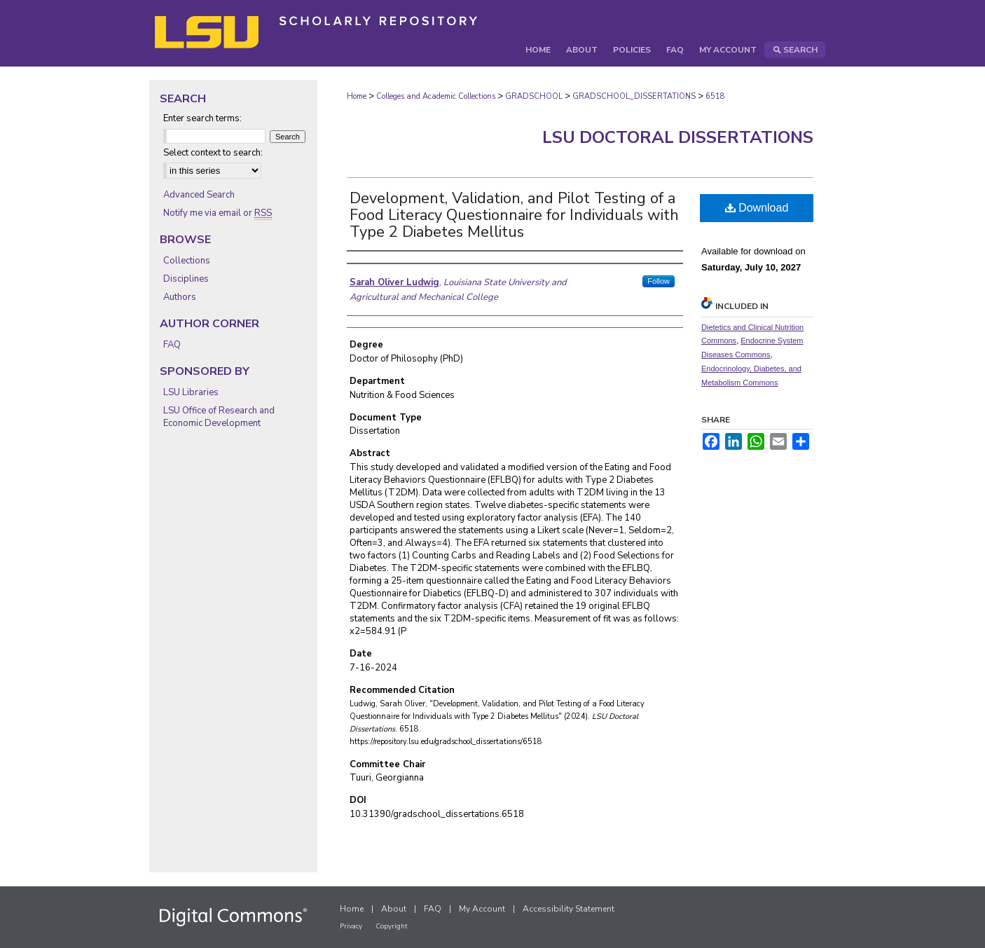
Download (757, 208)
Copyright (392, 926)
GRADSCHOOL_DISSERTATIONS (634, 96)
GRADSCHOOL (534, 96)
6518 (715, 96)
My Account (482, 908)
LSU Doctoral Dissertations (677, 137)
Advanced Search (199, 194)
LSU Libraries (191, 392)
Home (356, 96)
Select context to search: (213, 152)
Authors (179, 297)
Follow (658, 281)
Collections (186, 260)
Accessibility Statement (568, 908)
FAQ (172, 344)
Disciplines (186, 279)
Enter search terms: (202, 118)
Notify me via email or (217, 213)
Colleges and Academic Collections (435, 96)
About (393, 908)
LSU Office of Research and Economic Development (219, 417)
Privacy (351, 926)
